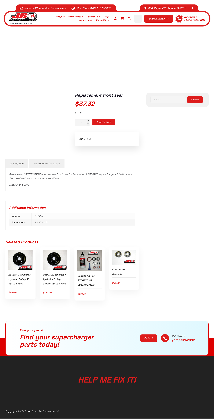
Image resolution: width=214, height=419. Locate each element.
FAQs (106, 16)
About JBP (100, 20)
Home (70, 72)
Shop (55, 16)
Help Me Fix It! (107, 377)
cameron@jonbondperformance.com (45, 8)
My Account (83, 20)
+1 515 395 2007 (194, 20)
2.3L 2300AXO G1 (101, 72)
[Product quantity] (82, 123)
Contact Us (90, 16)
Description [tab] (17, 164)
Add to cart (104, 122)
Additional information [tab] (47, 164)
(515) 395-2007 (183, 341)
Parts (148, 338)
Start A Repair (72, 16)
